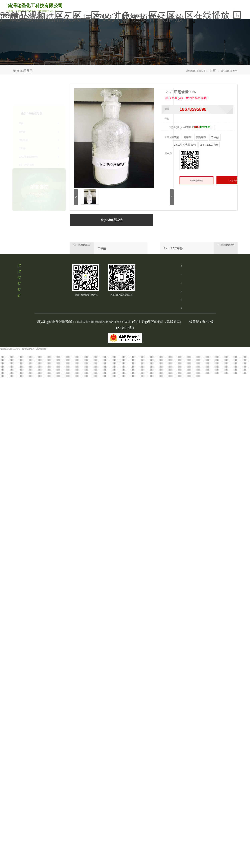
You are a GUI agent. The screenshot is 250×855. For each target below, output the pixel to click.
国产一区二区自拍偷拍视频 (191, 612)
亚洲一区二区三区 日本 (200, 600)
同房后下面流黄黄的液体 (201, 594)
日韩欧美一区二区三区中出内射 (161, 371)
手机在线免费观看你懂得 (84, 481)
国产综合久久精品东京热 (139, 781)
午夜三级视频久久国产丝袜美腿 (171, 462)
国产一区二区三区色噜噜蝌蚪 (185, 753)
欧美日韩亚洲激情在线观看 (146, 734)
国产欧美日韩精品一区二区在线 (222, 550)
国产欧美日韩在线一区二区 (149, 844)
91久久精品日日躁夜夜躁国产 (38, 691)
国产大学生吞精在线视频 (50, 553)
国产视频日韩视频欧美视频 (234, 468)
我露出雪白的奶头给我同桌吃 (167, 428)
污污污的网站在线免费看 (65, 403)
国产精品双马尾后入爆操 (44, 759)
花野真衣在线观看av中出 (47, 716)
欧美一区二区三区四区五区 (153, 809)
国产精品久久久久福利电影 (21, 775)
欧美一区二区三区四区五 (226, 500)
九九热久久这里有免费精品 (165, 556)
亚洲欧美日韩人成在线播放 (69, 440)
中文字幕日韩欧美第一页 (37, 544)
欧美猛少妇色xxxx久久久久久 (156, 806)
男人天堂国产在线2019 (17, 838)
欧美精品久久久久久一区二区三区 (216, 634)
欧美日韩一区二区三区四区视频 (222, 722)
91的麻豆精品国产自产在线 (159, 694)
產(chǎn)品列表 (181, 6)
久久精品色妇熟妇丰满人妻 (86, 578)
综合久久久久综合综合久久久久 (134, 384)
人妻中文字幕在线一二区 (210, 387)
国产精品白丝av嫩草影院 (220, 418)
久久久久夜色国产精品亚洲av (229, 431)
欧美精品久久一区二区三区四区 (200, 481)
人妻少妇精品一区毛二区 (143, 537)
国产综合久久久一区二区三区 (92, 653)
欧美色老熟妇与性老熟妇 (32, 766)
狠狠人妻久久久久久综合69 (18, 772)
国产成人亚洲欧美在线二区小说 (21, 737)
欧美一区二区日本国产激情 (43, 612)
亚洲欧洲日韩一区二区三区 (127, 766)
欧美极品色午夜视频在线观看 (43, 406)
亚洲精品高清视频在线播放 (43, 456)
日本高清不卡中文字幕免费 (74, 375)
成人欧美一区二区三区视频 (229, 487)
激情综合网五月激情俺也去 (237, 506)
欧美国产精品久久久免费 (61, 506)
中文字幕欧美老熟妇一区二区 (105, 500)
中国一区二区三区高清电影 (12, 534)
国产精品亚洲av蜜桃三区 (64, 522)
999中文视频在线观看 (184, 468)
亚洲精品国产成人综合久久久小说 (190, 850)
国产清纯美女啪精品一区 (103, 619)
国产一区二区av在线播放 (150, 788)
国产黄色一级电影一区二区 (173, 716)
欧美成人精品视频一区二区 (214, 631)
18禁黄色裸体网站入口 (137, 578)
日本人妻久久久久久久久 (233, 559)
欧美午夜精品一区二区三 (108, 672)
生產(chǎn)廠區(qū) (219, 6)
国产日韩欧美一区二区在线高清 (208, 393)
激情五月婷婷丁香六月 (181, 641)
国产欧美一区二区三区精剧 (84, 816)
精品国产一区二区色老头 (191, 406)
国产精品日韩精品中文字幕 (31, 565)
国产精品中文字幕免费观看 (94, 772)
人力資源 (238, 6)
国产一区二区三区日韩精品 (217, 415)
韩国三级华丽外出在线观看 (42, 625)
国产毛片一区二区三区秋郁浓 (189, 540)
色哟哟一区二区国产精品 (57, 500)
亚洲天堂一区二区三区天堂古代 (42, 440)
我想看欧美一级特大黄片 (14, 650)
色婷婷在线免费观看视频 (38, 581)
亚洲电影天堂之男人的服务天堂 (94, 722)
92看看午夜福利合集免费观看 (84, 575)
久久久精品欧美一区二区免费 (166, 653)
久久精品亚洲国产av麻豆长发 (68, 788)
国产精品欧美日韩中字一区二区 (24, 425)
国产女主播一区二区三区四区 (45, 409)
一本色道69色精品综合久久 (185, 619)
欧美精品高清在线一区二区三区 (103, 603)
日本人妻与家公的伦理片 (166, 534)
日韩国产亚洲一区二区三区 (75, 378)
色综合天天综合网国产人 (153, 481)
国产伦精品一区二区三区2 (220, 788)
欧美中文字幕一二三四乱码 (164, 631)
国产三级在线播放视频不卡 (136, 468)
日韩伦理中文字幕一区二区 (164, 803)
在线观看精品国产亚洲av (165, 512)
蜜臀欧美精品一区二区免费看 (165, 625)
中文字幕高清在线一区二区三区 (136, 575)
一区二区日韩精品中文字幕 (189, 631)
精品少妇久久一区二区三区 (70, 844)
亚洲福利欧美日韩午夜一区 (70, 418)
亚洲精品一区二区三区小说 (99, 375)
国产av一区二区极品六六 (204, 678)
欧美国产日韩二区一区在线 (60, 397)
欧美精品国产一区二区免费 (111, 390)
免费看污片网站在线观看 (53, 434)
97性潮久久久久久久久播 (130, 500)
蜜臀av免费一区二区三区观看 (107, 437)
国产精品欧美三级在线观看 (208, 544)
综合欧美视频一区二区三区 (65, 537)
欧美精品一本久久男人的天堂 (125, 375)
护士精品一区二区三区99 (179, 816)
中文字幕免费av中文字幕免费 (30, 763)
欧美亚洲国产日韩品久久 (208, 565)
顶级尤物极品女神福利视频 (39, 666)
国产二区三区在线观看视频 (16, 403)
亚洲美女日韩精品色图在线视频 (57, 662)
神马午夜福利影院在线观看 (73, 744)
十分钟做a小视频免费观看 (202, 569)
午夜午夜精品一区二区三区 (116, 406)
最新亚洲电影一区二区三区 (64, 534)
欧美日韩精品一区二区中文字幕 (224, 459)
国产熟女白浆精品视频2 (210, 384)
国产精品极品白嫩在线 (116, 453)
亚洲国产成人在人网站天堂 (23, 731)
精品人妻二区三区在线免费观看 (141, 709)
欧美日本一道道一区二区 (226, 791)
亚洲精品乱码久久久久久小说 (140, 453)
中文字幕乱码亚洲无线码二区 (44, 393)
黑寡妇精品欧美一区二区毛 (55, 834)
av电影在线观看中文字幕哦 (229, 847)
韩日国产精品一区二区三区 (145, 759)
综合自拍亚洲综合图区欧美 (217, 800)
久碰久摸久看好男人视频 (48, 603)
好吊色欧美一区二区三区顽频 (194, 722)
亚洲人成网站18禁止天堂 (235, 603)
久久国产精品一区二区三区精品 (29, 493)
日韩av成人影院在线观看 (53, 497)
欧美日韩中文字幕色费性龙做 (114, 512)
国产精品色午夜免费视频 (66, 653)
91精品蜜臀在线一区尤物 (215, 525)
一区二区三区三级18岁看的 (138, 450)
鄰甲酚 (39, 112)
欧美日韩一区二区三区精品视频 (153, 678)
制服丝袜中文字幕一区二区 (44, 422)
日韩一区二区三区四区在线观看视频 (78, 803)
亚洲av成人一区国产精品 (117, 653)
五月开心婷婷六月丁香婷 (53, 813)
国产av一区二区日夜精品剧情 (65, 769)
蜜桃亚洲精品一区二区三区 (227, 572)
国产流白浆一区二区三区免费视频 (172, 562)
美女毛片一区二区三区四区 (212, 390)
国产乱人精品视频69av (68, 669)
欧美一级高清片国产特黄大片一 (77, 619)
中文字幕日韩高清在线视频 (162, 587)
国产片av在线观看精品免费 (185, 450)
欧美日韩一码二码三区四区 (188, 503)
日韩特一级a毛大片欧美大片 (108, 850)
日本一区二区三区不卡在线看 (150, 497)
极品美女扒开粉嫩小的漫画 (113, 584)
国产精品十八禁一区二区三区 (179, 809)
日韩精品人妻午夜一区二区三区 (21, 603)
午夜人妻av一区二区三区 (218, 838)
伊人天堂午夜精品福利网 (88, 556)
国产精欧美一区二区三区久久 (134, 400)
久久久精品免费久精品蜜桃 (61, 512)
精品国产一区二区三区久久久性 (130, 697)
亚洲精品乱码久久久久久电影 (190, 706)
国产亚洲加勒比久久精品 (215, 828)
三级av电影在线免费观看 (188, 437)
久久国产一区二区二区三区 (97, 415)
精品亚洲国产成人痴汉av (214, 825)
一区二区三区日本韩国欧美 (36, 525)
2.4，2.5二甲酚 (39, 146)
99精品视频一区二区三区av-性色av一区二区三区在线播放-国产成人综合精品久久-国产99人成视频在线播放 (121, 27)
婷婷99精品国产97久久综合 (71, 775)
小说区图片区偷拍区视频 (89, 534)
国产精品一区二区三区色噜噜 (51, 384)
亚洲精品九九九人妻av (122, 409)
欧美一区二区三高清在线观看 (24, 678)
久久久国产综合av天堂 (136, 397)
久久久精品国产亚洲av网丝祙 (69, 612)
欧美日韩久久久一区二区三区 (176, 381)
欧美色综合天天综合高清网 (19, 684)
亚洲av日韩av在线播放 (217, 409)
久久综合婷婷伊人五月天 (161, 700)
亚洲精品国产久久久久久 (108, 525)
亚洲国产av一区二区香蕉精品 (39, 800)
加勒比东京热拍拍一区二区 (165, 622)
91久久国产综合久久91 (40, 841)
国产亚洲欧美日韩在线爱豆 (83, 819)
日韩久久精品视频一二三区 (170, 666)
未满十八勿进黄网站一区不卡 (22, 659)
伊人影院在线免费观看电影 (98, 594)
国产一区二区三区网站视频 (27, 378)
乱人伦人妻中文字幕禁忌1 (178, 763)
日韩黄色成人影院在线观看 (155, 478)
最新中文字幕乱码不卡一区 (133, 819)
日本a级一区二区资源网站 (203, 509)
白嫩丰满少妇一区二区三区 (232, 565)
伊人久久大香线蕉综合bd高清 (125, 678)
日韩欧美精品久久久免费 (177, 600)
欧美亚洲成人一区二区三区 (19, 831)
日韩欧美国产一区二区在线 (193, 472)
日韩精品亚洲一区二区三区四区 (29, 503)
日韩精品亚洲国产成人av (70, 453)
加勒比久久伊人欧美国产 (173, 443)
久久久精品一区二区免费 (51, 487)
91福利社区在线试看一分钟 (230, 669)
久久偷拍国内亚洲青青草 (215, 556)
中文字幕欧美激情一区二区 (73, 597)
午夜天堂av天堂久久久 (87, 784)
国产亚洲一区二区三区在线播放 (172, 656)
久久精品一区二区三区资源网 (49, 619)
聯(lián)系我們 (234, 19)
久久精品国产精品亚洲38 (88, 522)
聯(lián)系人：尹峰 (224, 298)
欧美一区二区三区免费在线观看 (168, 615)
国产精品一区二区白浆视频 (157, 747)
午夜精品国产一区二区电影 (23, 478)
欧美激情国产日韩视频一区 (187, 422)
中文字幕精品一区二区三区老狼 (136, 472)
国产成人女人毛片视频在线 (193, 428)
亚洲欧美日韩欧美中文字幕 (102, 484)
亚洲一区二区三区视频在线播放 (202, 775)
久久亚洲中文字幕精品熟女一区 (63, 428)
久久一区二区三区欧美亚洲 (145, 409)
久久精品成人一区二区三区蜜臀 (106, 400)
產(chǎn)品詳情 (111, 230)
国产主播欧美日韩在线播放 (236, 531)
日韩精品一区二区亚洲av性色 (44, 728)
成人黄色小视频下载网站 (233, 387)
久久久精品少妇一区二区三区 (232, 425)
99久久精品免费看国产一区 (187, 587)
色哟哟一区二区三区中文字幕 (201, 791)
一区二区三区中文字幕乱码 (163, 681)
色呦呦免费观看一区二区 (232, 584)
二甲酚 (39, 129)
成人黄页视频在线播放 (35, 481)
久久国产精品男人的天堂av (101, 425)
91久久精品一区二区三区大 (143, 800)
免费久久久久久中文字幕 (123, 493)
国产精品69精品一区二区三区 (101, 478)
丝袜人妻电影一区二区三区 (42, 547)
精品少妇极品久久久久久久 (192, 800)
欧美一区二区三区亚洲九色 (221, 590)
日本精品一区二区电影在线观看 (200, 465)
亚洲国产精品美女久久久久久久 (187, 578)
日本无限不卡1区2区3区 (187, 628)
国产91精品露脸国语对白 (228, 381)
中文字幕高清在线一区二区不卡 (109, 468)
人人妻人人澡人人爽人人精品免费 (135, 778)
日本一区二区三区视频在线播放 (138, 628)
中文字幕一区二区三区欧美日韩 (219, 622)
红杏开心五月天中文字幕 (79, 609)
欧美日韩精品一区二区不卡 (96, 431)
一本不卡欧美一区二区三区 (40, 412)
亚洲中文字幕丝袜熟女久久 (33, 371)
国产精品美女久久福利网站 (151, 375)
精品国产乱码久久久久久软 (15, 540)
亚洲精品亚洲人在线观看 (67, 634)
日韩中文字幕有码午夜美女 (185, 700)
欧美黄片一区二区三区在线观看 (216, 834)
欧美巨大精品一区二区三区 (81, 437)
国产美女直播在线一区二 (217, 850)
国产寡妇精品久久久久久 (179, 687)
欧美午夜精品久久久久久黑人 (208, 468)
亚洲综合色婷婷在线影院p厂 (75, 425)
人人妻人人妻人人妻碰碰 (84, 472)
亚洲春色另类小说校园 (164, 741)
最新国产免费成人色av (75, 443)
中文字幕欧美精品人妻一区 (163, 662)
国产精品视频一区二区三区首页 (111, 703)
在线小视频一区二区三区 (222, 637)
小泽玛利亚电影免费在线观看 (162, 559)
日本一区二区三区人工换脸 (176, 719)
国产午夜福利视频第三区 (206, 694)
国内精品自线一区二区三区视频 (138, 606)
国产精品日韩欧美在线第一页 (121, 691)
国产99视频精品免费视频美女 (224, 831)
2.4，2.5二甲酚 (209, 155)
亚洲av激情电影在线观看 (136, 559)
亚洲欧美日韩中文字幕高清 (127, 484)
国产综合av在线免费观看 (114, 709)
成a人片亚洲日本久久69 (137, 584)
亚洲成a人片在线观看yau (216, 703)
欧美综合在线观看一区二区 (13, 703)
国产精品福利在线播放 (229, 641)
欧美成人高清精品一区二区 (45, 756)
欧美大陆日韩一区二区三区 (41, 403)
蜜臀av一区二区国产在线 (66, 475)
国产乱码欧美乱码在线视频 (92, 838)
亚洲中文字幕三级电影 (122, 659)
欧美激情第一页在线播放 (68, 422)
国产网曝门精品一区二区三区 (113, 556)
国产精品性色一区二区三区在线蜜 (216, 422)
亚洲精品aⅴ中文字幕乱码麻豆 (141, 838)
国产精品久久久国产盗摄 (135, 706)
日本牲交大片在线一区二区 (197, 728)
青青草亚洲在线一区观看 (70, 447)
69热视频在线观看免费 (118, 418)
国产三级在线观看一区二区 (35, 472)
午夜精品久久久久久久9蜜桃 (12, 528)
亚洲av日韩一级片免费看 (169, 409)
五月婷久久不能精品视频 (16, 412)
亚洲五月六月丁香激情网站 (199, 656)
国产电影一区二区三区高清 (191, 525)
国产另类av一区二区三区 (141, 634)
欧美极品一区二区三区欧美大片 (231, 497)
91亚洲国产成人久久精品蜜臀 (103, 806)
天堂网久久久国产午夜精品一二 (135, 525)
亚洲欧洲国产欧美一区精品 (181, 393)
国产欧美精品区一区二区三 (198, 462)
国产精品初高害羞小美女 (113, 544)
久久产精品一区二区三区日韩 (144, 506)
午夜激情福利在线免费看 (41, 847)
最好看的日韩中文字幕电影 (162, 647)
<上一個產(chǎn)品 (81, 256)
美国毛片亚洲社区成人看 (216, 400)
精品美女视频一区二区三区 (108, 472)
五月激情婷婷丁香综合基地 (121, 550)
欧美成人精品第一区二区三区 (161, 400)
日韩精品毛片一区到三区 (124, 719)
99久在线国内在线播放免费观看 (120, 440)
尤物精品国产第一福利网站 (141, 615)
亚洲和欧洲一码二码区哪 (151, 381)
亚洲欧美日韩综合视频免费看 (214, 503)
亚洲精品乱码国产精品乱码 (111, 371)
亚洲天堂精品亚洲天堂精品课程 (119, 841)
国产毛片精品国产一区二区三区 (177, 572)
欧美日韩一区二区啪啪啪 (84, 850)
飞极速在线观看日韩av (225, 515)
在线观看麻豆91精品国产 (219, 534)
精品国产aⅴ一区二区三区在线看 (170, 475)
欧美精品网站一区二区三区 (95, 847)
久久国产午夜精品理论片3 (55, 400)
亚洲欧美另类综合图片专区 (125, 687)
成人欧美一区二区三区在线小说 (187, 784)
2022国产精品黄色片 (186, 737)
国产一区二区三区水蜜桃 (91, 781)
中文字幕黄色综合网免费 (213, 784)
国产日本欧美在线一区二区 (145, 597)
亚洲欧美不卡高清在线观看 (29, 490)
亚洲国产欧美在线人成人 (87, 631)
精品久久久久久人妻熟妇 (74, 487)
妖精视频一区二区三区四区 (18, 728)
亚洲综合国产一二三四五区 (191, 547)
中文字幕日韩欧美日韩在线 (52, 443)
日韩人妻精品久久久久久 (115, 562)
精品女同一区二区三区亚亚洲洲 (100, 744)
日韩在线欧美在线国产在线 (219, 453)
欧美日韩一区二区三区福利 (180, 678)
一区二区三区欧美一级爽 (205, 375)
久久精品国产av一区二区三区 (202, 440)
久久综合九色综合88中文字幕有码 (113, 506)
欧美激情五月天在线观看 (63, 681)
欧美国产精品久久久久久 (109, 587)
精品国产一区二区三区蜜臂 (79, 565)
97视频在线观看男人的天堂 (37, 387)
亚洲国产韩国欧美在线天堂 (234, 397)
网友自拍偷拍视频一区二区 (33, 468)
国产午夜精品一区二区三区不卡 (15, 744)
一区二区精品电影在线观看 (181, 819)
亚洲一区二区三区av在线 (235, 393)
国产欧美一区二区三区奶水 (98, 487)
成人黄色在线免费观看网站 (137, 681)
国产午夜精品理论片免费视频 (86, 387)
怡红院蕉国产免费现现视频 (21, 719)
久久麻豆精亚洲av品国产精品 (131, 434)
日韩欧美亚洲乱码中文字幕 (121, 431)
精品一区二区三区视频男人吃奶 (170, 447)
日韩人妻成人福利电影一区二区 (122, 844)
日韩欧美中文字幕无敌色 (37, 428)
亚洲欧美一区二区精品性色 (49, 415)
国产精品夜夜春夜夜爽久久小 (109, 490)
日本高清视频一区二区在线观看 (99, 381)
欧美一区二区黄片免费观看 (110, 822)
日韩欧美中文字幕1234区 (167, 406)
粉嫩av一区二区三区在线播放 (217, 706)
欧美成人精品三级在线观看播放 (178, 497)
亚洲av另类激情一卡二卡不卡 (38, 390)
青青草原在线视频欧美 (192, 493)
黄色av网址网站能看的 (225, 484)
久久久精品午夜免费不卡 (31, 834)
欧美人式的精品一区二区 (56, 822)
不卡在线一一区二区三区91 (197, 637)
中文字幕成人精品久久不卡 (79, 503)
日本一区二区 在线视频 (100, 409)
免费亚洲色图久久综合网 (129, 600)
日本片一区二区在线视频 (24, 716)
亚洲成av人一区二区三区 (73, 415)
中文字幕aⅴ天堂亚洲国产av (16, 475)
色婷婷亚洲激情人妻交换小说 (125, 788)
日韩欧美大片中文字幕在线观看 (155, 847)
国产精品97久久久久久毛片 (26, 553)
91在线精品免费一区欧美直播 (176, 594)
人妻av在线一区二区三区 (154, 425)
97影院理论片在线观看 (10, 371)
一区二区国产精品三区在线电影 (190, 371)
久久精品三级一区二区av (89, 412)
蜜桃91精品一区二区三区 (163, 850)
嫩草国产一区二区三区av (106, 600)
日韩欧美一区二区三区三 (42, 694)
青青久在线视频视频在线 (55, 763)
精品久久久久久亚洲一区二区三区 (221, 606)
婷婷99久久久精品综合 (178, 478)
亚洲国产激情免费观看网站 (19, 712)
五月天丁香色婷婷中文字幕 (69, 406)
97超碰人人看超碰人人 (88, 390)
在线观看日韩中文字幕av (97, 597)
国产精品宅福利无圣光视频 (117, 800)
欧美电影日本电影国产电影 (61, 672)
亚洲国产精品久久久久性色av (91, 800)
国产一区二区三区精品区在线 (173, 431)
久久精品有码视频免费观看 (99, 719)
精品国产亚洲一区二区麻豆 (229, 519)
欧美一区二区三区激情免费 (97, 759)
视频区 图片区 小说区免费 (158, 403)
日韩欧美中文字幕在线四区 (215, 406)
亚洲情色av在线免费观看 (214, 578)
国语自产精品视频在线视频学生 (114, 428)
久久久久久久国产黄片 (175, 481)
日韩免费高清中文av (156, 490)
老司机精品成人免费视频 (223, 600)
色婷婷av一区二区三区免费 (117, 447)
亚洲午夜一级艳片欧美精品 (42, 475)
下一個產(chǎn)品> (225, 256)
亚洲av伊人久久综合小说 (154, 531)
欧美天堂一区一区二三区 (161, 784)
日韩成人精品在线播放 (35, 509)
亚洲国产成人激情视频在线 (71, 431)
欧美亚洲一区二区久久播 (34, 784)
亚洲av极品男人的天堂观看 (126, 381)
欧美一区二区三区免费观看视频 (90, 650)
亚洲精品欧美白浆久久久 (136, 390)
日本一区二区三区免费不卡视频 (101, 572)
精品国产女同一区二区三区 (174, 788)
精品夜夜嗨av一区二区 (238, 406)
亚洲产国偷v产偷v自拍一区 (19, 422)
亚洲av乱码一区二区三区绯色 (164, 547)
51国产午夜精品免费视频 (44, 725)
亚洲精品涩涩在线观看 (76, 493)
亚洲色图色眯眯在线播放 (61, 387)
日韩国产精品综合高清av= (235, 522)
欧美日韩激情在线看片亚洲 (99, 493)
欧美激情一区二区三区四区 (48, 659)
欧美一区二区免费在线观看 (210, 822)
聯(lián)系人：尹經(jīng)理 (227, 282)
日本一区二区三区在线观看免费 (193, 418)
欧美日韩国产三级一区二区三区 (19, 825)
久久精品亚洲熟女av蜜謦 (125, 497)
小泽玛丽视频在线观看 (67, 628)
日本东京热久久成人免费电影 (130, 747)
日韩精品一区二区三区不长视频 (97, 459)
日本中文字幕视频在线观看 (87, 540)
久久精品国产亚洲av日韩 (85, 797)
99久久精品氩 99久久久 (91, 528)
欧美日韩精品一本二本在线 (228, 440)
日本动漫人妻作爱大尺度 (36, 622)
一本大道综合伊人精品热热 (89, 450)
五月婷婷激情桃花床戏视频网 (124, 594)
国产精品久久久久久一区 (229, 378)
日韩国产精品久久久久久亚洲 (191, 622)
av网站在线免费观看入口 (140, 422)
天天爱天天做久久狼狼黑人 (224, 443)
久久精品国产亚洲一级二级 (173, 459)
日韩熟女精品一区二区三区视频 (229, 478)
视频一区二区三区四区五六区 (13, 666)
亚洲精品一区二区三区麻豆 (161, 384)
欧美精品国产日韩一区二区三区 (21, 453)
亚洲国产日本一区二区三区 (182, 434)
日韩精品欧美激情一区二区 (228, 509)
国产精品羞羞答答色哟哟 (82, 569)
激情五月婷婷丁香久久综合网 (150, 487)
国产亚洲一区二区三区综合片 (209, 603)
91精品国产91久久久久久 (165, 453)
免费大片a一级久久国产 (139, 662)
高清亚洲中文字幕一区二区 (78, 497)
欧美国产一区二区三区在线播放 (141, 562)
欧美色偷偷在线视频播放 (220, 844)
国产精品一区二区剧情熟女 (199, 490)
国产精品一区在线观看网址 (143, 447)
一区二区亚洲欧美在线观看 (121, 769)
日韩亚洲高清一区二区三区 (217, 371)
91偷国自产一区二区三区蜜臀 (142, 462)
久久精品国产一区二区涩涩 (209, 559)
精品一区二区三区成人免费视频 (147, 659)
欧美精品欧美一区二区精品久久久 (63, 722)
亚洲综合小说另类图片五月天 (26, 487)
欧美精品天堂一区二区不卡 (74, 794)
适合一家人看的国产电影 (91, 625)
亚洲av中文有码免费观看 (93, 440)
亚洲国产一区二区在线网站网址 (21, 431)
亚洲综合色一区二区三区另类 (49, 478)
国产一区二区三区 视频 (166, 650)
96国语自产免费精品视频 (42, 781)
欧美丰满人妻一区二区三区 (148, 465)
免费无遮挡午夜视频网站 (65, 559)
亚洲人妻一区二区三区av (14, 615)
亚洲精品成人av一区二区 (236, 390)
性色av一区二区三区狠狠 (68, 712)
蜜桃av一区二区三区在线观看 (32, 647)
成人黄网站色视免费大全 (192, 456)
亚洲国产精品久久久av (31, 531)
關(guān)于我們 (159, 6)
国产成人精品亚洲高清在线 (40, 590)
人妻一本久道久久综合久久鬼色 (153, 393)
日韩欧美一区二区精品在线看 (205, 425)
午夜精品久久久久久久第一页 (219, 803)
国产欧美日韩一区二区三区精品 (82, 822)
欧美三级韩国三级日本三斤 (44, 712)
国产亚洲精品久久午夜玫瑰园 (55, 778)
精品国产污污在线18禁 (19, 572)
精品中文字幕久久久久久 (80, 509)
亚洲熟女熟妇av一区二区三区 (55, 697)
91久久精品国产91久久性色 (64, 390)
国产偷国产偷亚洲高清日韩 (23, 597)
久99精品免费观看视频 (238, 625)
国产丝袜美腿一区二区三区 (116, 712)
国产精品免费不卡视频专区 (216, 612)
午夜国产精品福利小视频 (93, 447)
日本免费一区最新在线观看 (98, 731)
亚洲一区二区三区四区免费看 (39, 615)
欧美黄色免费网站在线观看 (231, 694)
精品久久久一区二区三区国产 (142, 418)
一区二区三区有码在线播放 (202, 478)
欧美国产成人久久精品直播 (158, 644)
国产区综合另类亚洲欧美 (93, 453)
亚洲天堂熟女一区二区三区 (137, 412)
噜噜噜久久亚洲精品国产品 (23, 447)
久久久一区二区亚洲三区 (121, 597)
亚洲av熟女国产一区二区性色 (234, 766)
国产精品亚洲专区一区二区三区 (78, 465)
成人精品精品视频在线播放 (141, 428)
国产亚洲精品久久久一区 (18, 612)
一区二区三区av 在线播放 (229, 375)
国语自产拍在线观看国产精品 (151, 378)
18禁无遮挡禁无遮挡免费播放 (198, 447)
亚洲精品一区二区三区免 (183, 669)
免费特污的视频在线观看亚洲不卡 (61, 784)
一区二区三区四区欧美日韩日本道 (41, 628)
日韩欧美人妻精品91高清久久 (95, 393)
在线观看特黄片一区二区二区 (62, 556)
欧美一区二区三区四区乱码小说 (14, 769)
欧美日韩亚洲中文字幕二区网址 (70, 759)
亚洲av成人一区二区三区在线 (112, 397)
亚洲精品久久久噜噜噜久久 (112, 681)
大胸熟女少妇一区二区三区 (228, 481)
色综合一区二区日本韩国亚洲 (84, 371)
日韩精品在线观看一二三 (47, 447)
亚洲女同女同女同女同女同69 (24, 375)
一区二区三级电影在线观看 (71, 381)
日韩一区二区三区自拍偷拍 (231, 719)
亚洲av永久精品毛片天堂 (50, 594)
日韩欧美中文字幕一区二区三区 (215, 681)
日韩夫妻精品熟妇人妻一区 (134, 503)
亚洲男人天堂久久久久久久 (29, 484)
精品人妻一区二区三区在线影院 (107, 641)
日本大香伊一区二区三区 (16, 584)
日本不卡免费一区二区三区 (203, 763)
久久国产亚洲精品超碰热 (216, 750)
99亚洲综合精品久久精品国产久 (192, 534)
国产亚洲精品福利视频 (93, 406)
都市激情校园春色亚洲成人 (147, 431)
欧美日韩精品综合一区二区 (113, 534)
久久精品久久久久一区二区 (162, 412)
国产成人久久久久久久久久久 (47, 719)
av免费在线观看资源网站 (99, 678)
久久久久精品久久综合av (114, 475)
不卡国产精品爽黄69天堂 (31, 662)
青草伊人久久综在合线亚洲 (161, 578)
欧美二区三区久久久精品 (183, 694)
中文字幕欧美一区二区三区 (131, 569)
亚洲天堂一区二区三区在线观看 (185, 747)
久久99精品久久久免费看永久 (162, 737)
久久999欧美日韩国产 (195, 475)
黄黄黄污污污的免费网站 (74, 731)
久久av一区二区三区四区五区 (142, 406)
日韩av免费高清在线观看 (62, 797)
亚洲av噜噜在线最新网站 (181, 584)
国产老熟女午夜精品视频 (30, 434)
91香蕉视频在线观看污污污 (140, 512)
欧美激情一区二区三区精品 (17, 406)
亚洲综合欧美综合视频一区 (75, 478)
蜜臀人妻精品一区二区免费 (183, 672)
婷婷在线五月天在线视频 (37, 703)
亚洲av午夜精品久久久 (147, 684)
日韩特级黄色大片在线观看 (33, 675)
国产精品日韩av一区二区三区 (53, 600)
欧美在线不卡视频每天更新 (176, 440)
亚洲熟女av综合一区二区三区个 (68, 847)
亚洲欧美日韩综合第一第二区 (113, 540)
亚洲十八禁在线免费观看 (50, 425)
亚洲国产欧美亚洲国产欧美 (132, 644)
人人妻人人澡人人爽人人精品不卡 (45, 744)
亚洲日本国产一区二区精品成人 (62, 450)
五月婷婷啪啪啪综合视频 (110, 575)
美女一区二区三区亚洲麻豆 (216, 547)
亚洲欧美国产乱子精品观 (67, 456)
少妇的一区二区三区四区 (11, 525)
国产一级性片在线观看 (19, 625)
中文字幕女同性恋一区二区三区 (236, 700)
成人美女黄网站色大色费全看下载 (94, 456)
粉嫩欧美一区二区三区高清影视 (166, 472)
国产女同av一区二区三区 (222, 462)
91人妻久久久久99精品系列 (91, 562)
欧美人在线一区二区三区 (47, 431)
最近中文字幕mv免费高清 (85, 581)
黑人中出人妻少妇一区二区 (147, 691)
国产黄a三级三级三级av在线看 (67, 772)
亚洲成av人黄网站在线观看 (57, 569)
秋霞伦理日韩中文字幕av (104, 697)
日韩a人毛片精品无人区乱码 (139, 556)
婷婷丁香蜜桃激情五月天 (121, 415)
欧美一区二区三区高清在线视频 (231, 672)
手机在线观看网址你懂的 (37, 672)
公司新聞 (200, 6)
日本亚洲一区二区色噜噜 (103, 766)
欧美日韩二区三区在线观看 (151, 519)
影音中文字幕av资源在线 (181, 806)
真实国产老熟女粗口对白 (80, 400)
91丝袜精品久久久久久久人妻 (115, 634)
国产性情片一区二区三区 (155, 603)
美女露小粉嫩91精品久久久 (194, 409)
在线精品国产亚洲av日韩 (57, 509)
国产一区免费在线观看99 (182, 644)
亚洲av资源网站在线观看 (102, 497)
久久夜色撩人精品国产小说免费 (96, 515)
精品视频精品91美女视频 (87, 606)
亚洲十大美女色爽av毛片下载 (201, 484)
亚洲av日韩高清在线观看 (40, 769)
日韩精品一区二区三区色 (43, 791)
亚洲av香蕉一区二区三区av (132, 672)
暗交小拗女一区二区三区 (187, 387)
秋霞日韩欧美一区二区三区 (79, 644)
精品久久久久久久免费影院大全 (214, 437)
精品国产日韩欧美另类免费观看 (230, 553)
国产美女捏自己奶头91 (27, 384)
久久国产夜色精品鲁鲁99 (217, 512)
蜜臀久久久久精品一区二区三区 (190, 412)
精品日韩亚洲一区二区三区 (194, 734)
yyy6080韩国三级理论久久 (125, 378)
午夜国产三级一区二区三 (204, 497)
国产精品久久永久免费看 (123, 515)
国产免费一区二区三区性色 (40, 584)
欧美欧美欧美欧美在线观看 (55, 587)
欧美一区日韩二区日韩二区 (175, 484)
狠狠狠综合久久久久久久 (51, 378)
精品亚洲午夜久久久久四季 (232, 737)
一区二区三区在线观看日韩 (192, 537)
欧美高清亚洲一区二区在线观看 (27, 609)
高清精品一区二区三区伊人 (19, 418)
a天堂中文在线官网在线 (39, 828)
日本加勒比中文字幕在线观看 (38, 681)
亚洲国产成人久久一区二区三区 (63, 544)
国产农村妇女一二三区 (191, 825)
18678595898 (39, 199)
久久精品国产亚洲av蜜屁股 (108, 481)
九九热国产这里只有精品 (193, 415)
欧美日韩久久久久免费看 (141, 772)
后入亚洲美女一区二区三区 (161, 468)
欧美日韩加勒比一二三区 (189, 634)
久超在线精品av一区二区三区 (203, 381)
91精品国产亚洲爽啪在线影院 (212, 753)
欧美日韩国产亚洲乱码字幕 (77, 384)
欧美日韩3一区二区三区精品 (67, 550)
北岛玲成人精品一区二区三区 (166, 725)
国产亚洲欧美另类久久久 (162, 575)
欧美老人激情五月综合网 (120, 825)
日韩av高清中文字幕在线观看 (183, 565)
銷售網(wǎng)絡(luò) (212, 19)
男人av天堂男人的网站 (87, 694)
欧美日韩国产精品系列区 (198, 459)
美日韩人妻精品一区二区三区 (173, 756)
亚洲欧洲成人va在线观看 (182, 403)
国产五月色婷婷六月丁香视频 (114, 828)
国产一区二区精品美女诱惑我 (103, 753)
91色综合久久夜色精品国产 (167, 537)
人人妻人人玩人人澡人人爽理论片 (15, 409)
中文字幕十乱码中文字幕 (113, 412)
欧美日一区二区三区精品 (203, 572)
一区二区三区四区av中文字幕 (218, 412)
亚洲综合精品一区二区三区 (85, 397)
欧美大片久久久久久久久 (169, 415)
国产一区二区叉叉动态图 (141, 725)
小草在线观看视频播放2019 (25, 594)
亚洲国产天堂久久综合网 (147, 515)
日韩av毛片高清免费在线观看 (219, 475)
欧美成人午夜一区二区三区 (137, 700)
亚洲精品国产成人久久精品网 (189, 647)
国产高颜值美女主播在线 (149, 716)
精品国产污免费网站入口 (123, 465)
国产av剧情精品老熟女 (89, 669)
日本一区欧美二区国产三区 (92, 422)
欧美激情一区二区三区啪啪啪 (80, 468)
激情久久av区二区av (102, 465)
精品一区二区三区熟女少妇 (63, 631)
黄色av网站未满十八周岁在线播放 (46, 572)
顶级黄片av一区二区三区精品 (196, 666)
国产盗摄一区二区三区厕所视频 (161, 437)
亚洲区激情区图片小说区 (62, 828)
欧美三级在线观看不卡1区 (24, 794)
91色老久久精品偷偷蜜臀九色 (103, 434)
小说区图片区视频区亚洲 (132, 609)
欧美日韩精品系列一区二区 (186, 384)
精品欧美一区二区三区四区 (145, 415)
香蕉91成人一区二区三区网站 (86, 675)
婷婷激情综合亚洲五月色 (207, 434)
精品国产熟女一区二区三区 (199, 756)
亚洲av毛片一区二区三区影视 (136, 647)
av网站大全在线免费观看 (159, 390)
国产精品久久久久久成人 (64, 590)
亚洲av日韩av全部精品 (87, 403)
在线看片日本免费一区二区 (38, 650)
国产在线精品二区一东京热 (18, 559)
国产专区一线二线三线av (89, 544)
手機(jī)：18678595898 (226, 290)
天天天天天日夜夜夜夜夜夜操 (73, 716)
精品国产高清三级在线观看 (111, 628)
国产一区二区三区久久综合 (45, 418)
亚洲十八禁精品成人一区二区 (198, 443)
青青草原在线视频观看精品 (67, 791)
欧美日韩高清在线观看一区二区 (229, 465)
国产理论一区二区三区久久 (116, 462)
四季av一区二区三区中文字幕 (86, 662)
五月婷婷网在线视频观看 (102, 519)
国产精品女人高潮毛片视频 (193, 759)
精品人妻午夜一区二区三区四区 (208, 403)
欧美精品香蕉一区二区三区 (87, 681)
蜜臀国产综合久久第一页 (50, 375)
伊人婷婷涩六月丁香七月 (197, 590)
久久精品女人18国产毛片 (145, 550)
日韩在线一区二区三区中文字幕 (221, 675)
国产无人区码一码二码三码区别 (201, 431)
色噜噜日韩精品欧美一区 (148, 456)
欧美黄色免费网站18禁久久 (15, 828)
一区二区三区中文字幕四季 (111, 403)
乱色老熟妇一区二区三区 (77, 753)
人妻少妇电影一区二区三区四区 (179, 375)
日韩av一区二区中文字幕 (157, 819)
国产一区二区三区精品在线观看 (48, 687)
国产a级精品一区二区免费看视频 (161, 706)
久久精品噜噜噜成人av (17, 537)
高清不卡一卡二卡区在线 (135, 371)
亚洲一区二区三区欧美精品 (48, 597)
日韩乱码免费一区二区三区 (141, 675)
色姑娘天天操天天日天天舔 (128, 509)
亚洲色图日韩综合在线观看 (233, 544)
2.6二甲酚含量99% (39, 137)
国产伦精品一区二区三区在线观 (135, 581)
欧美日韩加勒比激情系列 (65, 694)
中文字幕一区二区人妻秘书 (143, 722)
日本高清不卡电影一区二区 (35, 397)
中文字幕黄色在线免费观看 (126, 637)
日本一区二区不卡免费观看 (145, 656)
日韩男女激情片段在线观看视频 (115, 387)
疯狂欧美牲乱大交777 (131, 481)
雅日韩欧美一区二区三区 (73, 594)
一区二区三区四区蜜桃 (43, 459)
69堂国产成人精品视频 (162, 712)
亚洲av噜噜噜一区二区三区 (36, 512)
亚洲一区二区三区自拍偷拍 (67, 656)
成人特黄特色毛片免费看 (207, 737)
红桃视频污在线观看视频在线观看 (19, 515)
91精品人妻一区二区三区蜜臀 (166, 772)
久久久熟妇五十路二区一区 (65, 562)
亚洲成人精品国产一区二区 (173, 465)
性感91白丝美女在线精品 (173, 844)
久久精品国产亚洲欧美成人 (95, 418)
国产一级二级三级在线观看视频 (190, 400)
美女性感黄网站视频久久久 (17, 550)
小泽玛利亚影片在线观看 (141, 387)
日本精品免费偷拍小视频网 (65, 412)
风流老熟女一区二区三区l (178, 569)
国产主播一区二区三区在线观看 (140, 475)
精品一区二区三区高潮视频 (94, 691)
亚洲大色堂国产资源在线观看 (59, 481)
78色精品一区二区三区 (88, 428)
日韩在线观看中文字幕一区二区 (33, 450)
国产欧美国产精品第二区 (217, 428)
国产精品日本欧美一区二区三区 (76, 553)
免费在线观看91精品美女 (16, 656)
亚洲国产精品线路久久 (34, 822)
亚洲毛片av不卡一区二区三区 (94, 550)
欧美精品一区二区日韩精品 (62, 540)
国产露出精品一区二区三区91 (225, 447)
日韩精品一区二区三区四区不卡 (161, 503)
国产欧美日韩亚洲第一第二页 (87, 512)
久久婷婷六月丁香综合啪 (70, 393)
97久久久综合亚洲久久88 (175, 519)
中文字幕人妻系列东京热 (55, 766)
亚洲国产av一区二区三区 (164, 540)
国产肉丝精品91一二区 (160, 544)
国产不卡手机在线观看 (48, 637)
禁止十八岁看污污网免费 (140, 625)
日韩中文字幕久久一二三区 (100, 378)
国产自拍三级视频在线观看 (129, 553)
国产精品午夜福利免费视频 (59, 816)
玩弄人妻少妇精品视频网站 (157, 565)
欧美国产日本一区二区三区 (172, 728)
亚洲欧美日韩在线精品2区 (74, 684)
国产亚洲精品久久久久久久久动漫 (74, 409)
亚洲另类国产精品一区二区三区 (177, 509)
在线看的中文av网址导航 (186, 822)
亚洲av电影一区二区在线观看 (13, 506)
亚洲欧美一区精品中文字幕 (234, 384)
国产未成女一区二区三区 (53, 484)
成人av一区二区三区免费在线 (204, 378)
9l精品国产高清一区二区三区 (85, 700)
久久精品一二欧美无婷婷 (217, 653)
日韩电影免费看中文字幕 (89, 537)
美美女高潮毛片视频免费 (188, 397)
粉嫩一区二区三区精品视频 (99, 659)
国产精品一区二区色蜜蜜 (160, 669)
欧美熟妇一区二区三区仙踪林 (108, 803)
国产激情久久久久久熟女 (28, 443)
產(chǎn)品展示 (134, 57)
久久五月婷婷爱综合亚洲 (24, 381)
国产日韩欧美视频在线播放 (180, 522)
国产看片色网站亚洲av (56, 468)
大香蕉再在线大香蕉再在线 (21, 669)
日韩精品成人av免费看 (239, 781)
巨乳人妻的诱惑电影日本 (235, 493)
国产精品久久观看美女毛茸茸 (215, 581)
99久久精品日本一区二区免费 (206, 584)
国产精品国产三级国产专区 (58, 371)
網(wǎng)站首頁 (139, 6)
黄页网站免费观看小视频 (124, 459)
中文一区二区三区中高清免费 (174, 775)
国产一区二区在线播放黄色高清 (162, 397)
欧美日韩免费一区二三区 (72, 825)
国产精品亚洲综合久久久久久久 (185, 390)
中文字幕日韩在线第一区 (149, 775)
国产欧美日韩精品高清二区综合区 (208, 522)
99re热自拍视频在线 (182, 528)
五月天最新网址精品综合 (57, 437)
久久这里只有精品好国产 (221, 691)
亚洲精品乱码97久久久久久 (191, 750)
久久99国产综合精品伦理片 (160, 528)
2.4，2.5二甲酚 (173, 259)
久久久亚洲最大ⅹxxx (157, 522)
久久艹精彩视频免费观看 (214, 650)
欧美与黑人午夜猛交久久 (150, 443)
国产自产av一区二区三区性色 (231, 659)
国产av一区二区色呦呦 (186, 559)
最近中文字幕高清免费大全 (115, 781)
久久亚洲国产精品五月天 (169, 506)
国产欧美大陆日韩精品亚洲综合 (105, 384)
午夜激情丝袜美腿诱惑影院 (148, 459)
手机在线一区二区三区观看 (67, 547)
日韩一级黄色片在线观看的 (202, 515)
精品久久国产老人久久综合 (29, 575)
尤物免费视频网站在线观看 (191, 828)
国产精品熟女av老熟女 (108, 784)
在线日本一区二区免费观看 (79, 766)
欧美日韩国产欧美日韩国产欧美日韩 (131, 619)
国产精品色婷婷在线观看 (164, 387)
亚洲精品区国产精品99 (238, 503)
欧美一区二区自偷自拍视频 (29, 697)
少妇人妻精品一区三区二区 (77, 484)
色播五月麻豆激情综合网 (32, 400)
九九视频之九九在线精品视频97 (17, 756)
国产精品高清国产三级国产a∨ (114, 675)
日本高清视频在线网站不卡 (232, 697)
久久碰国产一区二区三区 (167, 800)
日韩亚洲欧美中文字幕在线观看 (18, 459)
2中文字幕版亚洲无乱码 (151, 484)
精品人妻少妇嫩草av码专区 (72, 831)
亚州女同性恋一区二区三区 (85, 506)
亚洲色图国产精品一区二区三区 (33, 462)
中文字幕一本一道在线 (213, 493)
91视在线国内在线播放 (176, 490)
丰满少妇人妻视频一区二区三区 (180, 766)
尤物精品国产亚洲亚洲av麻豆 (38, 534)
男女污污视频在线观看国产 (12, 509)
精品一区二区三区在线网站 (100, 687)
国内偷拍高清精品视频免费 (110, 694)
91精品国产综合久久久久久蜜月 (214, 747)
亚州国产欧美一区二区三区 (63, 650)
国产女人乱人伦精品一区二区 (47, 825)
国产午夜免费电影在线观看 (215, 647)
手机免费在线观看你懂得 (55, 565)
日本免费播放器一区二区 (116, 838)
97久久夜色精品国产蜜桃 (233, 528)
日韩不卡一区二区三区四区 (120, 612)
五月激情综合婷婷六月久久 (158, 672)
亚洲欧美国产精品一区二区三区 (221, 684)
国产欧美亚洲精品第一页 (196, 844)
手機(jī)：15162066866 (226, 306)
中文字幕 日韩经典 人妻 (134, 403)
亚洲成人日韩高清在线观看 (29, 644)
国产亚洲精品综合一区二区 (182, 553)
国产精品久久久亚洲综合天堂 (42, 656)
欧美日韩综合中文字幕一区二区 (191, 803)
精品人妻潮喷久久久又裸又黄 (157, 609)
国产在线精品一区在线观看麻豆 (128, 425)
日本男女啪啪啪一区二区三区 (225, 490)
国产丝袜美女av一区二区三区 (197, 615)
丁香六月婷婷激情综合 (65, 750)
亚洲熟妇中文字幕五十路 (18, 853)
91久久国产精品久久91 (136, 528)
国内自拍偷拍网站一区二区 (61, 578)
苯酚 (39, 104)
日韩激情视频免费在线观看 (24, 415)
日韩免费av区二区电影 (205, 553)
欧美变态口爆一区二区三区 (191, 556)
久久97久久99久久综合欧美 (212, 662)
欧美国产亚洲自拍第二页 (222, 666)
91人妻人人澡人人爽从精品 (153, 600)
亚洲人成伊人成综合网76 (62, 581)
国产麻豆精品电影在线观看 (205, 806)
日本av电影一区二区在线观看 (16, 781)
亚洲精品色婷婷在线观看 (164, 422)
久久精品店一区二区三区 (150, 637)
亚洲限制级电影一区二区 (14, 544)
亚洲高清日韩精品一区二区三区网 (174, 515)
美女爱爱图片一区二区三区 (38, 797)
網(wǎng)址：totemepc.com (228, 314)
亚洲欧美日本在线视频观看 (178, 378)
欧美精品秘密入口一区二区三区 (83, 587)
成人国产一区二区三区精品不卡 (88, 741)
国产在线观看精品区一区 (217, 472)
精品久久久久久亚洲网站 (37, 741)
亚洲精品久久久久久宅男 (116, 422)
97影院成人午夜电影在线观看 (128, 478)
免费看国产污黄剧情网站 (88, 559)
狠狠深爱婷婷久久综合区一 (230, 816)
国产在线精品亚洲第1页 (151, 509)
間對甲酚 (39, 121)
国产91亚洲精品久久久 (203, 809)
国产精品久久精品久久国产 (137, 750)
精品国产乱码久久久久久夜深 (166, 606)
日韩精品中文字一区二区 (168, 418)
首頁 (213, 81)
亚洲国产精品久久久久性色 (60, 472)
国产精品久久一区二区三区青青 (73, 637)
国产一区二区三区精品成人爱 (135, 737)
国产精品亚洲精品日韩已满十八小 (15, 393)
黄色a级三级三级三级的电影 (176, 487)
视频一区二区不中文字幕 (48, 381)
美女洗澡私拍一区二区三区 (74, 572)
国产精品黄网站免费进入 (128, 572)
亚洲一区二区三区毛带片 (120, 666)
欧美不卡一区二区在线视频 (126, 519)
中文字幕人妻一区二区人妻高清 (192, 453)
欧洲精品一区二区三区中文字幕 (149, 440)
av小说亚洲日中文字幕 (210, 397)
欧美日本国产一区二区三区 (63, 606)
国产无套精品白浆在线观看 (38, 528)
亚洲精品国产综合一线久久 (66, 615)
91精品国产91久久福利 (168, 684)
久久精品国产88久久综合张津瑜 (123, 393)
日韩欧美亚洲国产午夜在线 (134, 437)
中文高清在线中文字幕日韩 (147, 493)
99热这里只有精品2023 (170, 493)
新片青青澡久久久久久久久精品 (140, 534)
